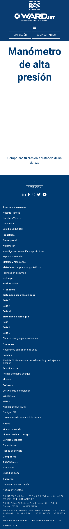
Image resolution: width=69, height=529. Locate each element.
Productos (9, 289)
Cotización (20, 35)
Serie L (6, 332)
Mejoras (7, 379)
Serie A (6, 300)
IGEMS (6, 401)
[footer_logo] (34, 181)
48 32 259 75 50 (43, 513)
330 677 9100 (9, 499)
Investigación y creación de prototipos (23, 251)
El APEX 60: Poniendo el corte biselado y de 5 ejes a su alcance (32, 361)
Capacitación (10, 445)
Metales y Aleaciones (14, 262)
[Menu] (34, 27)
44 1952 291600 (30, 506)
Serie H (6, 322)
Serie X (6, 306)
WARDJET (7, 525)
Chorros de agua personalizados (20, 338)
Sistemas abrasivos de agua (19, 295)
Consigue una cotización (16, 484)
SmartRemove (10, 368)
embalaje (8, 278)
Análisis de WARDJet (14, 406)
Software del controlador (16, 390)
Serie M (7, 311)
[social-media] (24, 195)
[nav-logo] (34, 17)
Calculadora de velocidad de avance (22, 417)
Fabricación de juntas (14, 272)
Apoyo (6, 423)
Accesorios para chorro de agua (20, 349)
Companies (9, 456)
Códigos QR (9, 412)
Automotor (9, 245)
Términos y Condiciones (15, 520)
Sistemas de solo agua (16, 316)
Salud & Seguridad (13, 228)
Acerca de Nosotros (14, 207)
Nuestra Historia (11, 212)
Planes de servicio (12, 450)
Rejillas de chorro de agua (16, 373)
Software (8, 385)
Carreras (8, 479)
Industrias (9, 235)
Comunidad (9, 223)
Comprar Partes (46, 35)
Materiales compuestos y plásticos (22, 267)
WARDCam (9, 396)
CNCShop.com (11, 473)
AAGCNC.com (10, 462)
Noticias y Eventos (13, 490)
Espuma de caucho (13, 256)
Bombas (7, 355)
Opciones (8, 344)
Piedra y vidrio (10, 283)
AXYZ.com (8, 467)
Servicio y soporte (12, 439)
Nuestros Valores (12, 218)
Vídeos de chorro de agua (16, 434)
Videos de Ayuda (12, 429)
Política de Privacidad (43, 520)
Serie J (6, 327)
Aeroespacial (10, 240)
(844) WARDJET (26, 499)
